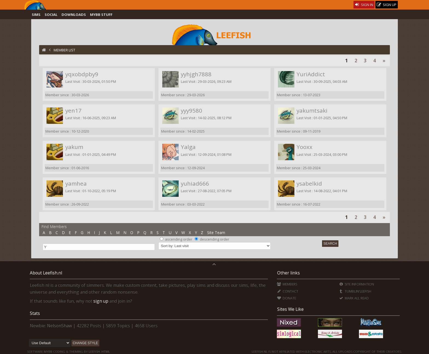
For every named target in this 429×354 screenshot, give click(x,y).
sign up (100, 301)
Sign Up (386, 4)
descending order (214, 239)
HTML (105, 351)
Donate (286, 298)
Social (51, 14)
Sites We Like (290, 309)
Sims (36, 14)
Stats (35, 313)
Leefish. (95, 351)
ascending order (178, 239)
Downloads (74, 14)
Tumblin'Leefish (355, 291)
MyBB (48, 351)
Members (287, 284)
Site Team (216, 232)
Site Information (356, 284)
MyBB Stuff (101, 14)
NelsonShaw (59, 326)
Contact (287, 291)
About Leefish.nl (46, 273)
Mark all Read (354, 298)
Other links (288, 273)
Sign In (364, 4)
